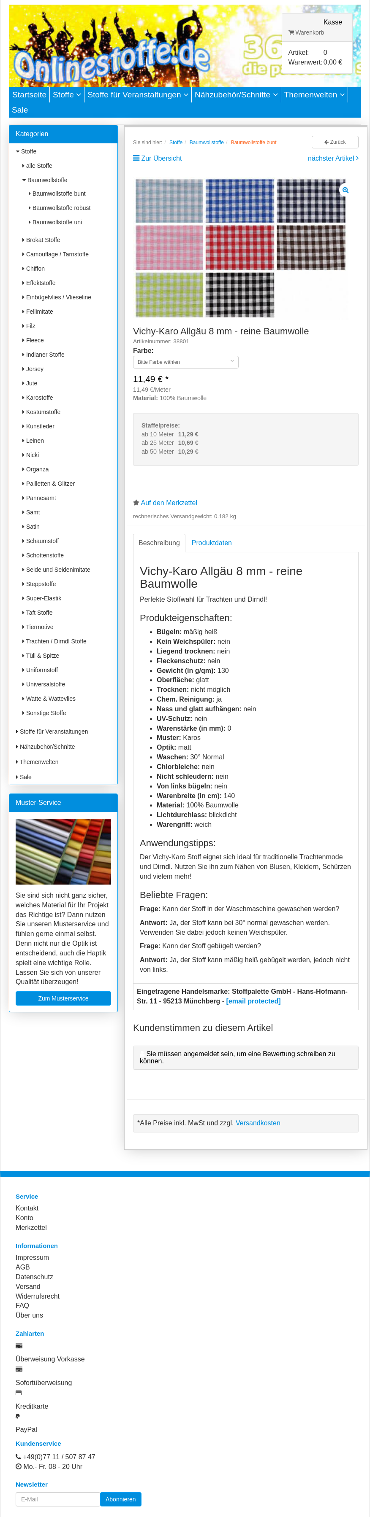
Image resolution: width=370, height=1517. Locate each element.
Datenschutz (34, 1276)
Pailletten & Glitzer (48, 483)
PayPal (26, 1429)
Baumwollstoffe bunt (57, 193)
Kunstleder (38, 426)
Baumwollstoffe (45, 180)
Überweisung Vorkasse (50, 1359)
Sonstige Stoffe (44, 713)
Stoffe (67, 94)
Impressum (32, 1257)
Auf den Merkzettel (169, 502)
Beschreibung (159, 542)
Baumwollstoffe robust (59, 207)
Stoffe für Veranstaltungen (137, 94)
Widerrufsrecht (38, 1296)
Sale (20, 109)
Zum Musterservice (63, 998)
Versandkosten (258, 1123)
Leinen (33, 440)
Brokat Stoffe (41, 240)
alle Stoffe (37, 165)
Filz (28, 326)
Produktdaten (212, 542)
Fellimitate (37, 311)
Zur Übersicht (161, 158)
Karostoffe (37, 397)
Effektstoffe (38, 283)
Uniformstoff (40, 670)
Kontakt (27, 1208)
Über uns (29, 1315)
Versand (28, 1286)
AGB (23, 1267)
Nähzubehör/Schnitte (236, 94)
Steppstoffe (39, 584)
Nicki (30, 455)
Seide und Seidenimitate (56, 569)
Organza (35, 469)
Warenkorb (306, 32)
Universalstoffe (43, 684)
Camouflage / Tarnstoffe (55, 254)
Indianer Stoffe (43, 354)
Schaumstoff (40, 541)
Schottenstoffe (43, 555)
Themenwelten (314, 94)
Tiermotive (37, 627)
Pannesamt (39, 498)
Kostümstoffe (41, 412)
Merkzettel (31, 1227)
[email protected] (253, 1001)
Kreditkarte (32, 1406)
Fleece (33, 340)
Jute (29, 383)
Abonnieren (121, 1499)
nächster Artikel (332, 158)
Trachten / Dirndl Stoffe (54, 641)
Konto (24, 1217)
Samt (31, 512)
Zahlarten (30, 1333)
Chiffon (33, 268)
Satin (31, 526)
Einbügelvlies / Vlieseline (56, 297)
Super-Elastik (41, 598)
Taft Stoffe (37, 612)
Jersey (33, 369)
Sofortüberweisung (44, 1382)
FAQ (22, 1305)
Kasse (333, 22)
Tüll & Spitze (40, 655)
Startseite (29, 94)
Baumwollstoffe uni (55, 222)
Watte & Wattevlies (49, 698)
